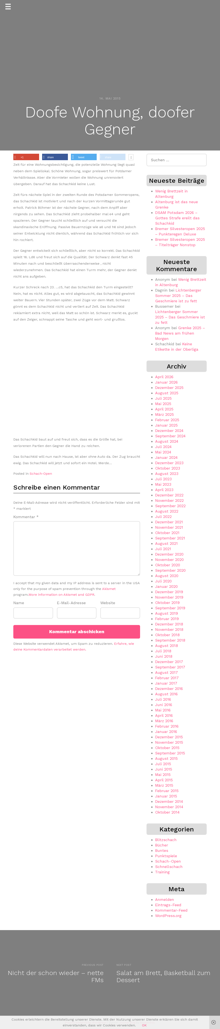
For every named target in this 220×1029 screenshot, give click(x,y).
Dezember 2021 (169, 522)
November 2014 (169, 807)
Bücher (161, 845)
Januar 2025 (166, 425)
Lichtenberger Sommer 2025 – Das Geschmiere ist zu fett (178, 295)
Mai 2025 (163, 403)
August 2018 (166, 645)
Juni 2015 (163, 769)
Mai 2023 (163, 484)
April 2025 (164, 409)
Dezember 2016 (169, 688)
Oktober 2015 (167, 747)
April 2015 (164, 780)
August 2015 (166, 758)
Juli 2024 (163, 446)
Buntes (161, 850)
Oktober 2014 (167, 812)
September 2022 (170, 506)
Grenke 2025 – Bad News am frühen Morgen (180, 333)
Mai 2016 (163, 710)
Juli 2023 (163, 479)
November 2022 (169, 500)
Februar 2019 (167, 618)
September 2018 (170, 640)
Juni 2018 (163, 656)
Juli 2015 (163, 764)
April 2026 (164, 377)
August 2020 (166, 575)
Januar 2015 (166, 796)
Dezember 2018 (169, 624)
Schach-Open (41, 473)
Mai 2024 (163, 452)
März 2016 (164, 721)
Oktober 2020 (167, 565)
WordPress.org (168, 915)
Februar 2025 (167, 420)
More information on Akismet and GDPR (61, 595)
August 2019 (166, 613)
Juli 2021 (163, 549)
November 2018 (169, 629)
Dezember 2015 (169, 737)
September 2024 (170, 436)
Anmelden (164, 899)
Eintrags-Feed (168, 905)
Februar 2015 (167, 790)
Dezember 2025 (169, 387)
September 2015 (170, 753)
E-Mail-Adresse (71, 603)
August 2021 (166, 543)
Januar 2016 (166, 731)
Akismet (109, 589)
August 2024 (166, 441)
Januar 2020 (166, 586)
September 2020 (170, 570)
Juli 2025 (163, 398)
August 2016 (166, 694)
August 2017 (166, 672)
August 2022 (166, 511)
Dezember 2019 (169, 592)
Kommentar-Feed (171, 910)
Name (18, 603)
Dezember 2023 (169, 463)
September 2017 (170, 667)
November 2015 (169, 742)
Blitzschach (166, 839)
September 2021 (170, 538)
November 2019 (169, 597)
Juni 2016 (163, 704)
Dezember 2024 (169, 430)
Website (107, 603)
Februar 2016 (167, 726)
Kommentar (26, 516)
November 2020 (169, 559)
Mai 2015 (163, 774)
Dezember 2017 (169, 661)
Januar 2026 (166, 382)
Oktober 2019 (167, 602)
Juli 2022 (163, 516)
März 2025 (164, 414)
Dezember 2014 (169, 801)
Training (162, 872)
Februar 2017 (167, 678)
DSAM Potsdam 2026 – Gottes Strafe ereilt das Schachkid (177, 218)
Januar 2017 (166, 683)
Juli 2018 (163, 651)
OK (144, 1025)
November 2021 (169, 527)
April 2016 (164, 715)
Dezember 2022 (169, 495)
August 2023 (166, 473)
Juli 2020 (163, 581)
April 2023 (164, 489)
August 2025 (166, 393)
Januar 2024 (166, 457)
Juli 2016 (163, 699)
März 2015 (164, 785)
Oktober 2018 (167, 635)
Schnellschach (169, 866)
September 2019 (170, 608)
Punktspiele (166, 856)
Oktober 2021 (167, 532)
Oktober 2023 (167, 468)
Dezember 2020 (169, 554)
